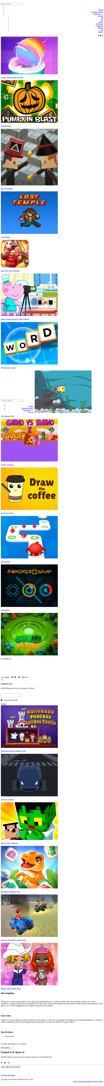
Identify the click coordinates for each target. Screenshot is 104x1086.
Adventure (99, 24)
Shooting (99, 26)
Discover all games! (8, 1076)
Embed (5, 677)
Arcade (100, 16)
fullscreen (23, 677)
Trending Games (97, 12)
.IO (101, 18)
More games (6, 1048)
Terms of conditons (85, 1082)
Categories (98, 14)
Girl (101, 30)
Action (100, 22)
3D (101, 20)
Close (4, 705)
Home (100, 10)
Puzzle (100, 32)
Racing (100, 28)
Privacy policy (98, 1082)
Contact (75, 1082)
